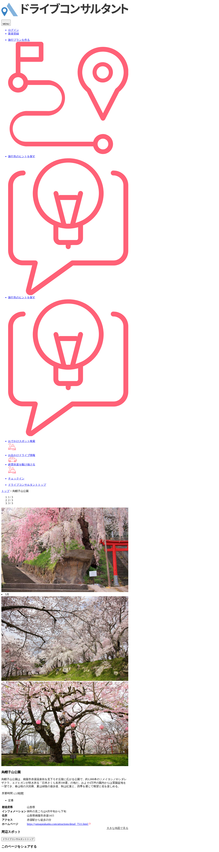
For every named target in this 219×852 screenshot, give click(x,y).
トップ (5, 491)
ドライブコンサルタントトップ (18, 839)
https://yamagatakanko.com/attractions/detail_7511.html (59, 824)
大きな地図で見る (117, 828)
